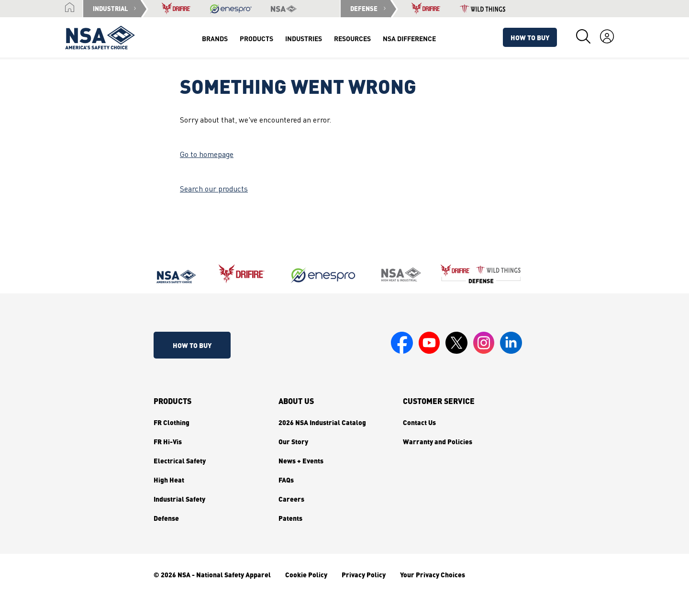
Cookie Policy (306, 574)
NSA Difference (409, 38)
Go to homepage (206, 155)
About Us (296, 401)
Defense (166, 518)
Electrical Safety (180, 460)
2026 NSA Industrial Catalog (322, 422)
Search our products (214, 189)
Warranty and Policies (437, 441)
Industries (303, 38)
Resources (352, 38)
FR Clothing (171, 422)
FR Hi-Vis (168, 441)
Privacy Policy (364, 574)
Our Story (293, 441)
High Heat (169, 479)
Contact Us (419, 422)
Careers (291, 498)
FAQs (286, 479)
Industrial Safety (179, 498)
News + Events (300, 460)
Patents (290, 518)
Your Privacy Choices (432, 574)
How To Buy (530, 37)
